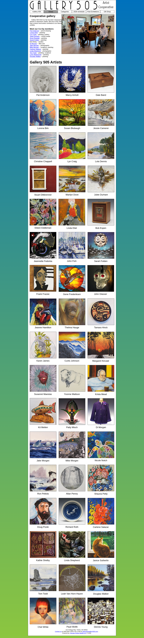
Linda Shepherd (35, 51)
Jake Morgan (34, 45)
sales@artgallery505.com (90, 631)
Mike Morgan (34, 47)
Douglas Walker (35, 56)
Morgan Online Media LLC (78, 633)
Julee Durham (34, 36)
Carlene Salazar (35, 49)
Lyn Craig (33, 34)
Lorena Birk (34, 33)
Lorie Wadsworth (35, 55)
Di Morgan (33, 44)
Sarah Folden (34, 40)
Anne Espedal (34, 38)
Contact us (58, 631)
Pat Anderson (34, 31)
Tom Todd (33, 53)
